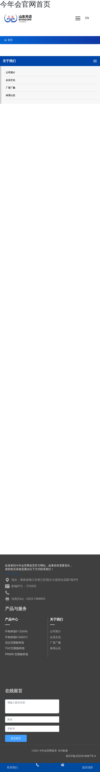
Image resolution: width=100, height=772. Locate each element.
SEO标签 (63, 750)
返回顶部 (87, 767)
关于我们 (56, 619)
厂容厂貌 (55, 642)
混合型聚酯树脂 (14, 642)
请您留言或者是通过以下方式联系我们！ (29, 569)
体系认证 (55, 648)
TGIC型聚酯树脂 (15, 648)
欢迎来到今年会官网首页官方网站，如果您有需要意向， (39, 565)
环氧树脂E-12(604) (16, 631)
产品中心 (11, 619)
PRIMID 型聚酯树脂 (16, 654)
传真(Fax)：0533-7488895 (28, 599)
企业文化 (55, 637)
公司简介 (55, 631)
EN (87, 18)
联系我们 (12, 767)
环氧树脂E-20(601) (16, 637)
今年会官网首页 (25, 4)
